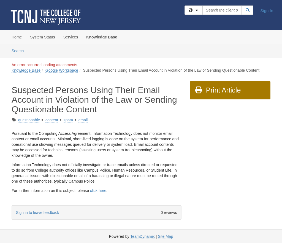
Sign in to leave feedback (37, 212)
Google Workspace (61, 70)
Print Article (217, 90)
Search (20, 50)
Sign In (266, 10)
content (51, 120)
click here (98, 190)
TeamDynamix (142, 236)
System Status (42, 37)
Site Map (165, 236)
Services (70, 37)
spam (68, 120)
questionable (29, 120)
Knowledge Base (101, 37)
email (83, 120)
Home (17, 37)
